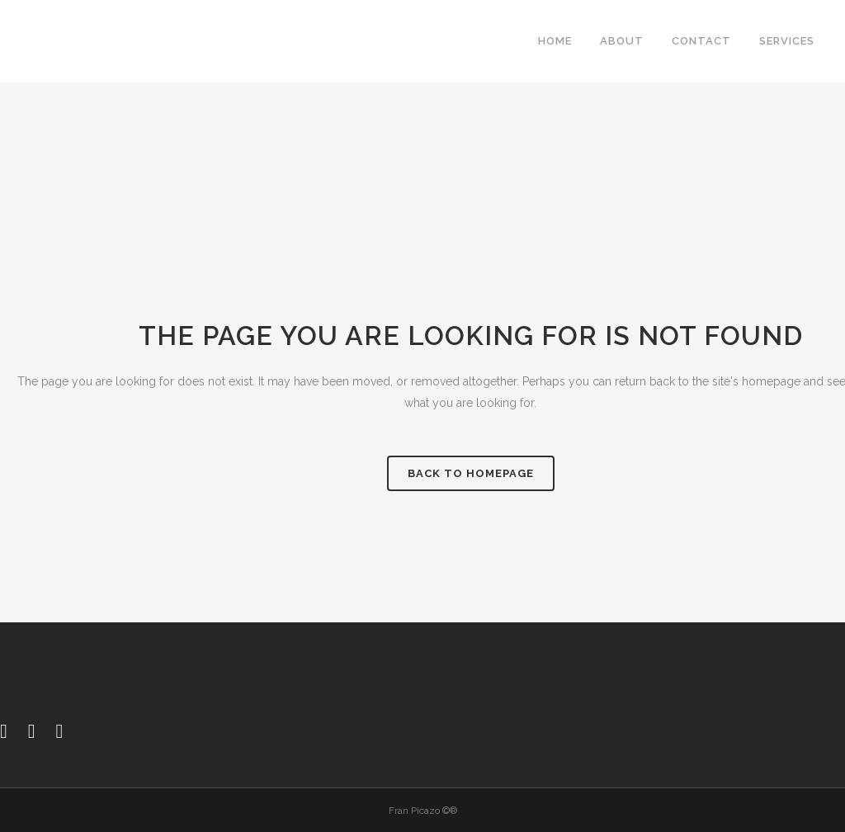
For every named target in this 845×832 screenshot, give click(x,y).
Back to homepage (471, 473)
